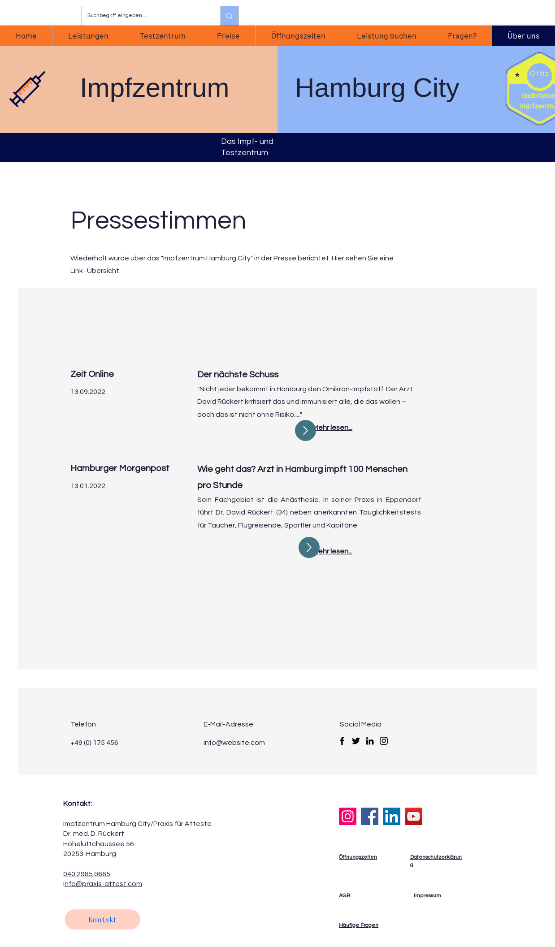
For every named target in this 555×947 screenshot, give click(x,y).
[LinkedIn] (369, 740)
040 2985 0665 (86, 874)
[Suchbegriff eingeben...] (144, 16)
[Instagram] (383, 740)
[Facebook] (342, 740)
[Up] (305, 430)
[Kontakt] (102, 919)
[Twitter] (356, 740)
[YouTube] (413, 816)
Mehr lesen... (332, 551)
